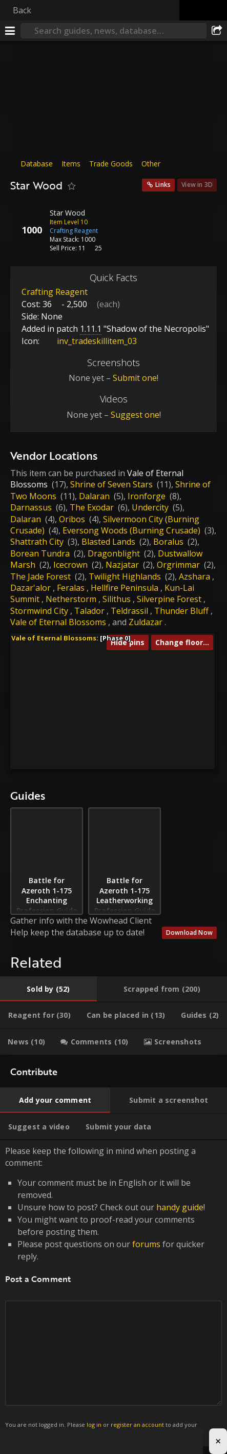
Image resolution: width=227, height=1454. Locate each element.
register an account (137, 1424)
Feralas (71, 587)
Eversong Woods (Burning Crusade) (131, 530)
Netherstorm (71, 599)
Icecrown (70, 564)
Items (70, 163)
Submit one (135, 377)
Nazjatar (122, 564)
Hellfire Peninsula (124, 587)
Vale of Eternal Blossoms (58, 622)
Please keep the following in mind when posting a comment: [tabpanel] (113, 1293)
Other (150, 163)
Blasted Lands (108, 541)
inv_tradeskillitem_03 (89, 341)
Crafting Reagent (55, 291)
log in (94, 1424)
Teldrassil (129, 610)
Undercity (150, 507)
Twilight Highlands (125, 576)
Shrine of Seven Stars (111, 484)
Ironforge (147, 496)
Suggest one (135, 414)
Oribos (72, 519)
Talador (89, 610)
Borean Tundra (40, 553)
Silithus (116, 599)
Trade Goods (111, 163)
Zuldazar (145, 622)
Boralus (168, 541)
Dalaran (94, 496)
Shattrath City (37, 541)
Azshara (194, 576)
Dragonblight (114, 553)
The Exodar (92, 507)
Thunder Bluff (181, 610)
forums (146, 1244)
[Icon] (28, 221)
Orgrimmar (178, 564)
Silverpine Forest (169, 599)
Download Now (189, 932)
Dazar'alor (30, 587)
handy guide (179, 1207)
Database (36, 163)
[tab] (48, 989)
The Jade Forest (40, 576)
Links (163, 184)
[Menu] (10, 30)
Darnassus (31, 507)
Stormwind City (39, 610)
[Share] (217, 30)
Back (22, 10)
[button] (72, 687)
